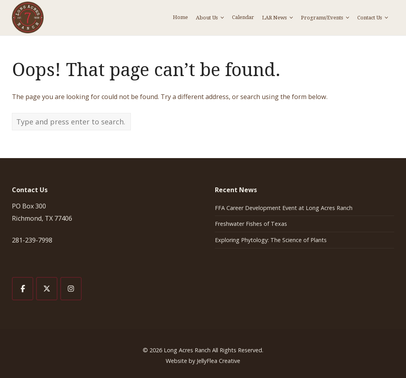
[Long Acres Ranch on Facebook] (22, 288)
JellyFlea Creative (218, 361)
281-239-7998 (32, 240)
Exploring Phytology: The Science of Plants (271, 240)
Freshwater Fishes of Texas (251, 223)
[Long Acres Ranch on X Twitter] (46, 288)
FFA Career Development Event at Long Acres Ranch (283, 208)
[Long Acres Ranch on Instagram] (71, 288)
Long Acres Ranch (187, 350)
